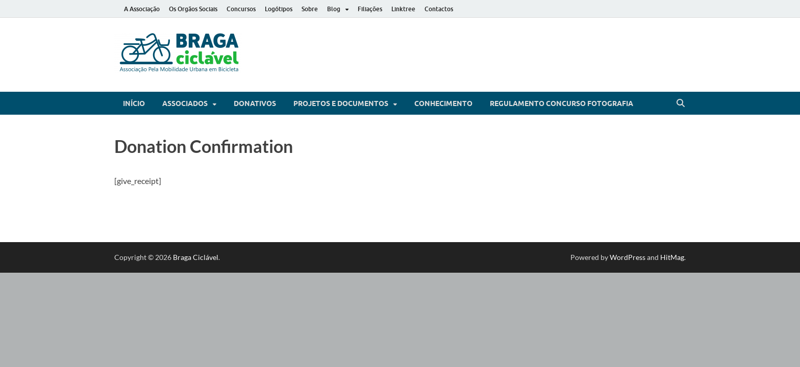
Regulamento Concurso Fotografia (561, 103)
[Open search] (680, 103)
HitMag (672, 257)
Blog (333, 9)
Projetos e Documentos (340, 103)
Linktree (403, 9)
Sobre (310, 9)
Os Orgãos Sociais (193, 9)
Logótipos (278, 9)
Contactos (438, 9)
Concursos (241, 9)
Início (134, 103)
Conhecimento (443, 103)
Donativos (255, 103)
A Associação (142, 9)
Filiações (370, 9)
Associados (185, 103)
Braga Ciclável (195, 257)
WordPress (627, 257)
